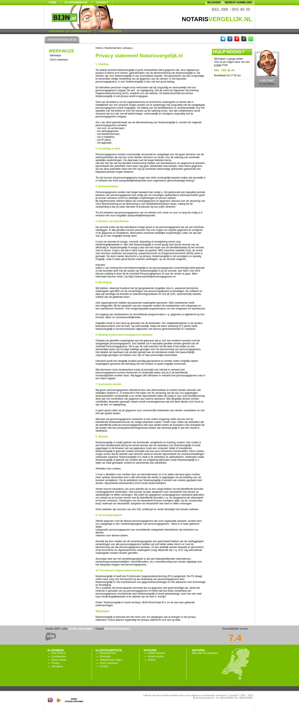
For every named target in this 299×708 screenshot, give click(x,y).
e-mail (217, 65)
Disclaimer (57, 666)
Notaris (152, 659)
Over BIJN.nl (58, 653)
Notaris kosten (156, 656)
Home (52, 2)
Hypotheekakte (111, 31)
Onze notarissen (59, 59)
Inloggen (214, 2)
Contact (102, 2)
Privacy (55, 663)
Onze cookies (59, 659)
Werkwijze (55, 55)
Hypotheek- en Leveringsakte (70, 31)
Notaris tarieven (156, 653)
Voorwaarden (58, 656)
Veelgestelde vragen (111, 659)
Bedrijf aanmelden (238, 2)
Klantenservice (76, 2)
